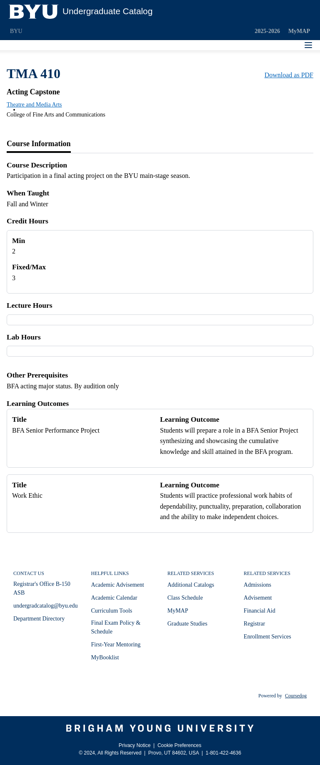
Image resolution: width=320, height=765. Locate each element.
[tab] (39, 144)
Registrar (254, 624)
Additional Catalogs (191, 585)
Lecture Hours (29, 305)
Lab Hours (24, 337)
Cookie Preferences (179, 745)
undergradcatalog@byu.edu (45, 606)
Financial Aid (259, 611)
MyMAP (299, 31)
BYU (16, 31)
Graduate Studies (188, 624)
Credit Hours (27, 221)
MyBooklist (105, 657)
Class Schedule (185, 598)
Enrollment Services (267, 636)
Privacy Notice (135, 745)
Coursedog (296, 696)
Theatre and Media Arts (34, 104)
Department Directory (39, 619)
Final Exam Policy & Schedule (116, 627)
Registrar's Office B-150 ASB (41, 588)
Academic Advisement (117, 585)
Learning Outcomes (38, 403)
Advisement (258, 598)
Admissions (257, 585)
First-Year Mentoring (116, 644)
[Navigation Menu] (308, 45)
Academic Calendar (114, 598)
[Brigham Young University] (160, 728)
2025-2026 (267, 31)
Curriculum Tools (111, 611)
